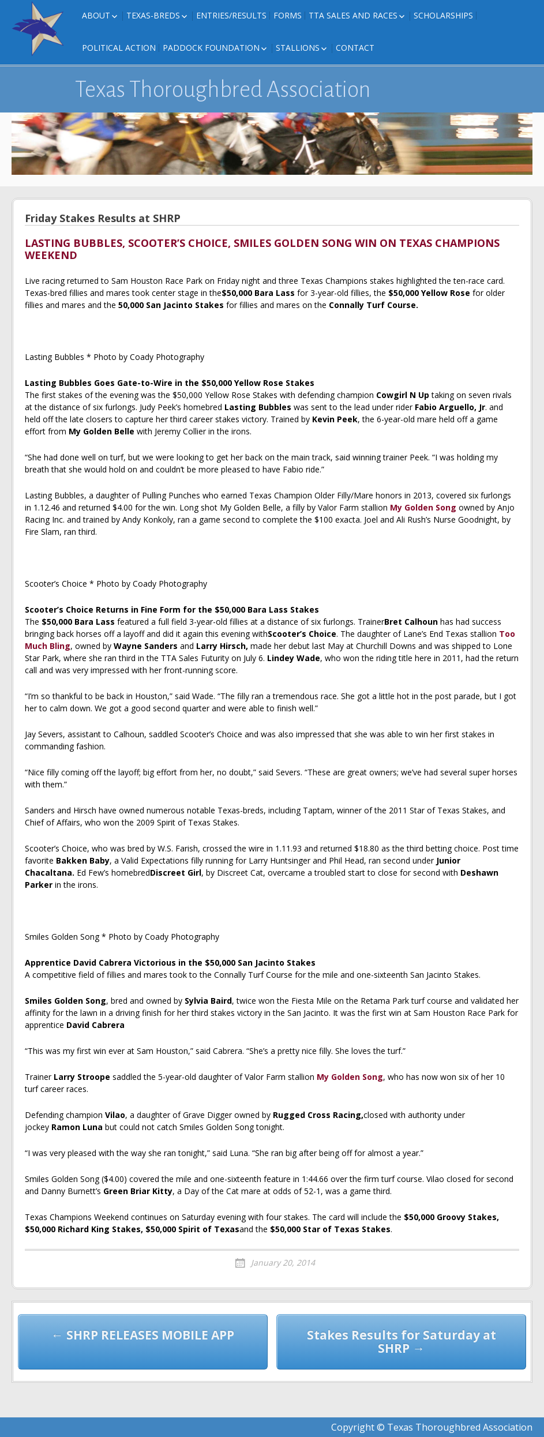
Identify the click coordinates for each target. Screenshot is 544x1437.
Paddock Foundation (211, 47)
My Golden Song (423, 507)
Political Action (119, 47)
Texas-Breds (153, 15)
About (96, 15)
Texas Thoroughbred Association (223, 89)
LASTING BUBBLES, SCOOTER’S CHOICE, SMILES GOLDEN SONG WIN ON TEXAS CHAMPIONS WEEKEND (262, 249)
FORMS (287, 15)
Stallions (298, 47)
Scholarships (443, 15)
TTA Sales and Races (353, 15)
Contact (355, 47)
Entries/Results (231, 15)
